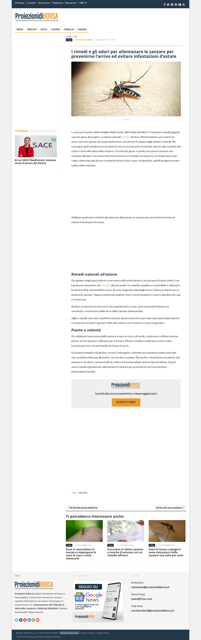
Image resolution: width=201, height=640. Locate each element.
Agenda (82, 29)
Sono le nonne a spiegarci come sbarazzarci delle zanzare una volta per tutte (166, 552)
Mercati (32, 29)
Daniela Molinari (84, 39)
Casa (75, 36)
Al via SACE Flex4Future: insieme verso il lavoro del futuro (35, 161)
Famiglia (69, 29)
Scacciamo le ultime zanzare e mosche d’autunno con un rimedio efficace (125, 552)
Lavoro (55, 29)
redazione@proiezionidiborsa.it (150, 587)
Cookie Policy (102, 633)
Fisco (44, 29)
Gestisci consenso (69, 633)
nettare (125, 137)
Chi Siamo (19, 3)
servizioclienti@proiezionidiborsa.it (152, 610)
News (20, 29)
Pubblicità (57, 3)
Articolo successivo (169, 507)
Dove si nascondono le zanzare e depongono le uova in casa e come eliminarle (81, 554)
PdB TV (83, 3)
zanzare (83, 492)
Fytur (57, 636)
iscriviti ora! (126, 402)
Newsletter (70, 3)
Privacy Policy (87, 633)
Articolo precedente (83, 507)
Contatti (31, 3)
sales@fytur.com (141, 598)
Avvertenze (44, 3)
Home (68, 36)
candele (105, 285)
